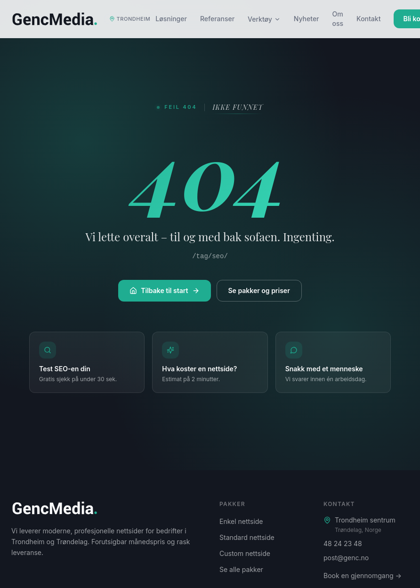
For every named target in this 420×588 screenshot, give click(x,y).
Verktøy (264, 19)
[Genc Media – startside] (83, 18)
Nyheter (306, 19)
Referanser (217, 19)
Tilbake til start (164, 290)
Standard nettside (247, 537)
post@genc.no (346, 558)
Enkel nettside (241, 521)
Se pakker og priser (259, 290)
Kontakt (368, 19)
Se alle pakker (241, 569)
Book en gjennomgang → (362, 576)
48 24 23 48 (342, 543)
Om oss (338, 18)
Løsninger (171, 19)
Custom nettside (244, 553)
